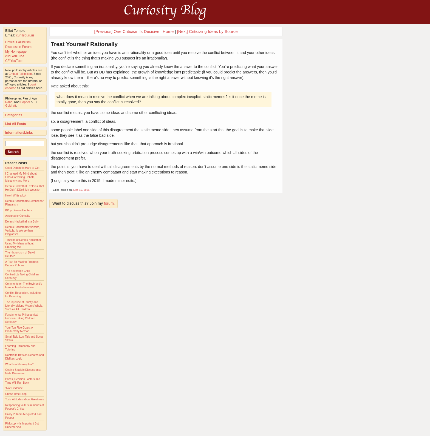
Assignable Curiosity (17, 215)
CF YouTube (14, 61)
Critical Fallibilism (18, 42)
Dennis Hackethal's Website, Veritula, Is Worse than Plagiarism (22, 231)
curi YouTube (14, 56)
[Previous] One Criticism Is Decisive (127, 31)
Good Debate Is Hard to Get (22, 167)
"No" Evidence (14, 388)
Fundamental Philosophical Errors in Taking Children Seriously (21, 318)
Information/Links (19, 133)
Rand (8, 102)
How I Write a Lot (15, 195)
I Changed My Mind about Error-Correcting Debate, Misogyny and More (21, 177)
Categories (13, 115)
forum (109, 203)
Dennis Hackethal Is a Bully (22, 221)
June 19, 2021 (81, 189)
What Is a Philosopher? (19, 364)
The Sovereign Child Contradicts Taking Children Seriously (22, 274)
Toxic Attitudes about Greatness (24, 399)
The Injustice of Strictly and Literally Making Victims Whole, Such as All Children (24, 306)
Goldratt (10, 105)
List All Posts (15, 124)
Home (168, 31)
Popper (25, 102)
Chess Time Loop (16, 393)
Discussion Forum (18, 47)
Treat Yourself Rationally (84, 44)
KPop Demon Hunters (18, 210)
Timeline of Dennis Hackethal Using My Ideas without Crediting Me (23, 243)
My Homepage (16, 51)
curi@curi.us (25, 35)
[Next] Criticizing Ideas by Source (207, 31)
